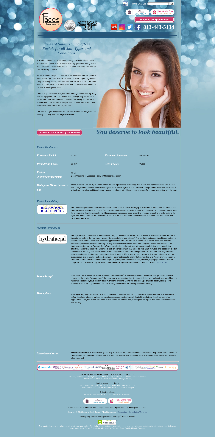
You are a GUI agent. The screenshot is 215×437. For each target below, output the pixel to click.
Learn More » (161, 262)
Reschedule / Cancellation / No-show (132, 412)
